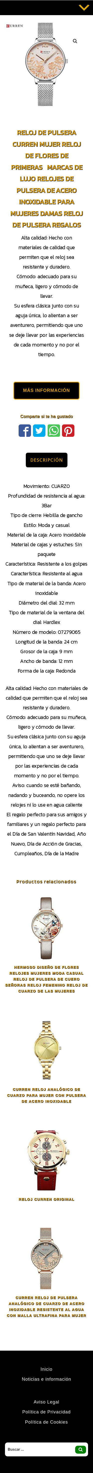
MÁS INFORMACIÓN (46, 390)
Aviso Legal (47, 1402)
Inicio (46, 1369)
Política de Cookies (46, 1422)
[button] (75, 41)
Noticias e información (46, 1379)
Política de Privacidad (46, 1411)
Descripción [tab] (46, 460)
